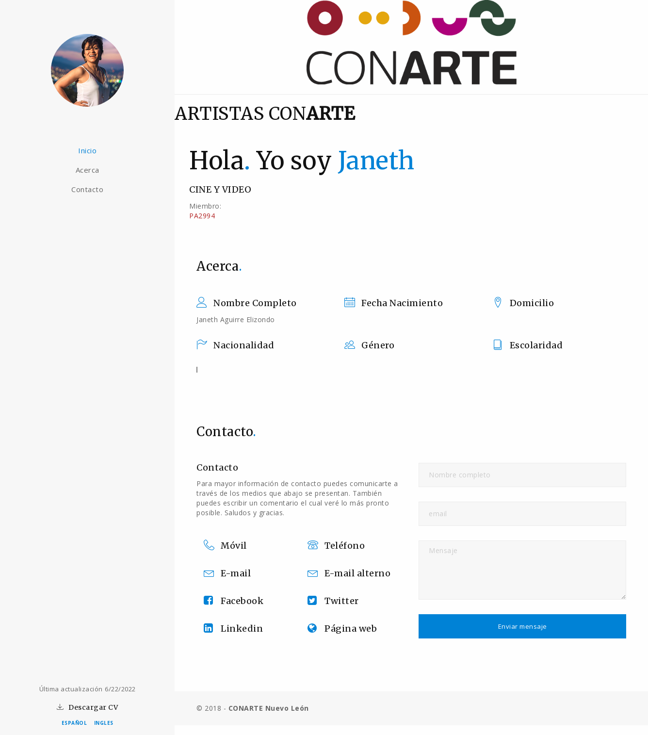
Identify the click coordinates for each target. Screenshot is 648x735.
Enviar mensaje (522, 626)
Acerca (87, 170)
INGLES (103, 722)
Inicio (87, 150)
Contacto (87, 189)
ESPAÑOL (74, 722)
